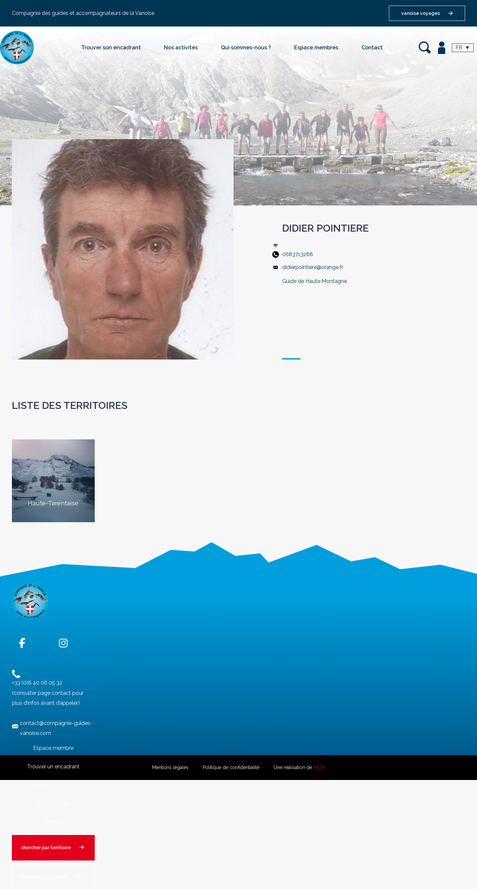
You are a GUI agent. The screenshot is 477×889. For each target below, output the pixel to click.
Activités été (53, 803)
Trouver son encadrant (111, 47)
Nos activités (181, 47)
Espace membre (53, 748)
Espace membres (316, 47)
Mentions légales (170, 767)
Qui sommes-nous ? (246, 47)
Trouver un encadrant (53, 766)
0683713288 (297, 254)
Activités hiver (53, 785)
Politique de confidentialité (231, 767)
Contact (372, 47)
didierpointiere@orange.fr (312, 267)
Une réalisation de (299, 767)
